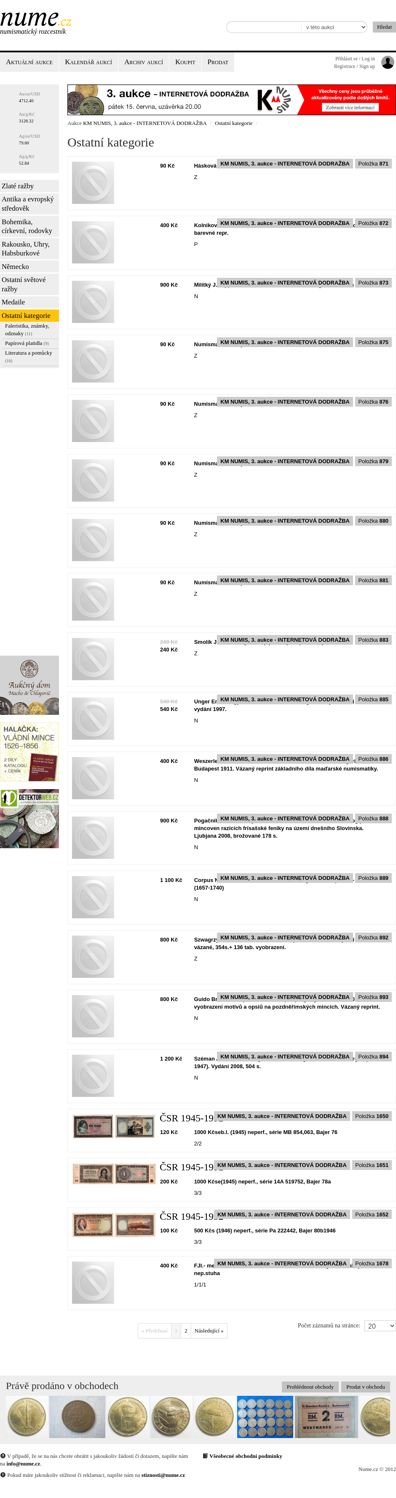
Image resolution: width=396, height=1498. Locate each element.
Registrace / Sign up (354, 66)
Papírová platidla (27, 343)
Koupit (185, 62)
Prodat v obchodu (365, 1387)
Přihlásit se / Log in (355, 59)
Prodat (218, 62)
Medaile (13, 302)
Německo (15, 267)
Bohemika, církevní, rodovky (27, 226)
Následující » (209, 1330)
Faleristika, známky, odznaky (27, 330)
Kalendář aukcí (88, 62)
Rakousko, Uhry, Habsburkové (26, 249)
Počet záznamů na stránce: (329, 1325)
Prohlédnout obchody (310, 1387)
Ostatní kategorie (26, 316)
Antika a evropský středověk (28, 203)
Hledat (384, 27)
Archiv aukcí (143, 62)
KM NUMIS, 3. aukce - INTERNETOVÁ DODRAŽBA (144, 123)
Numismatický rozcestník (33, 31)
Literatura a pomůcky (28, 356)
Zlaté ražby (18, 186)
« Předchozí (155, 1330)
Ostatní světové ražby (24, 284)
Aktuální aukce (29, 62)
